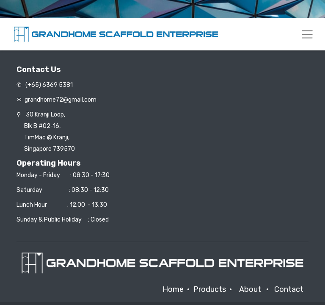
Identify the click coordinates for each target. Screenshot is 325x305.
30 (45, 114)
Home (173, 289)
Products (209, 289)
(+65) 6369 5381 (48, 85)
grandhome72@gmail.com (60, 99)
